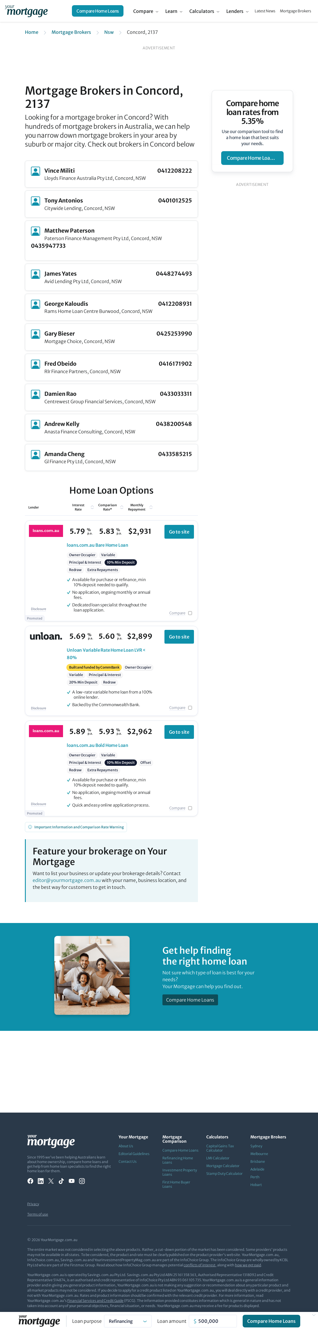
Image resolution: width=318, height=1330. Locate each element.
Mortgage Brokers (295, 11)
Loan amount (172, 1321)
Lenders (235, 11)
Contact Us (128, 1161)
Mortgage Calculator (223, 1166)
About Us (126, 1146)
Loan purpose (87, 1321)
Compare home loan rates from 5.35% (252, 112)
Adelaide (257, 1169)
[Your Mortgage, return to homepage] (26, 11)
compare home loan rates (255, 158)
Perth (255, 1177)
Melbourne (259, 1154)
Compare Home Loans (97, 11)
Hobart (256, 1185)
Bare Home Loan (97, 545)
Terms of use (37, 1214)
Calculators (201, 11)
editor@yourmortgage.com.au (67, 880)
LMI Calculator (217, 1158)
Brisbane (257, 1161)
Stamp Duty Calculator (224, 1173)
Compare (143, 11)
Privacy (33, 1204)
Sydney (256, 1146)
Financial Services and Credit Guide (95, 1300)
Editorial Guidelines (134, 1154)
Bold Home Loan (97, 745)
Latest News (265, 11)
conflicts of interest (199, 1265)
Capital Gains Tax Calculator (220, 1148)
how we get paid (248, 1265)
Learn (171, 11)
